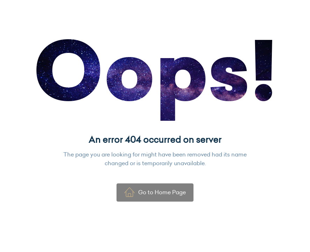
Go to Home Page (155, 192)
